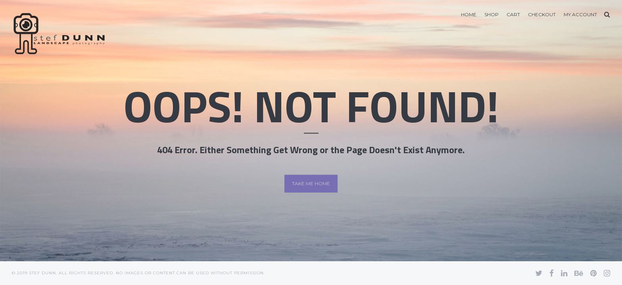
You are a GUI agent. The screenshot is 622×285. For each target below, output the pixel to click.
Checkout (542, 14)
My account (580, 14)
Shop (491, 14)
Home (468, 14)
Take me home (311, 183)
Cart (513, 14)
